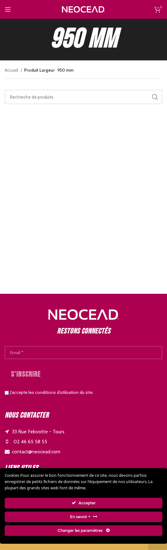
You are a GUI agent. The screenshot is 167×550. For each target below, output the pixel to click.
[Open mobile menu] (8, 9)
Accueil (12, 70)
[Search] (83, 97)
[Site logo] (83, 9)
